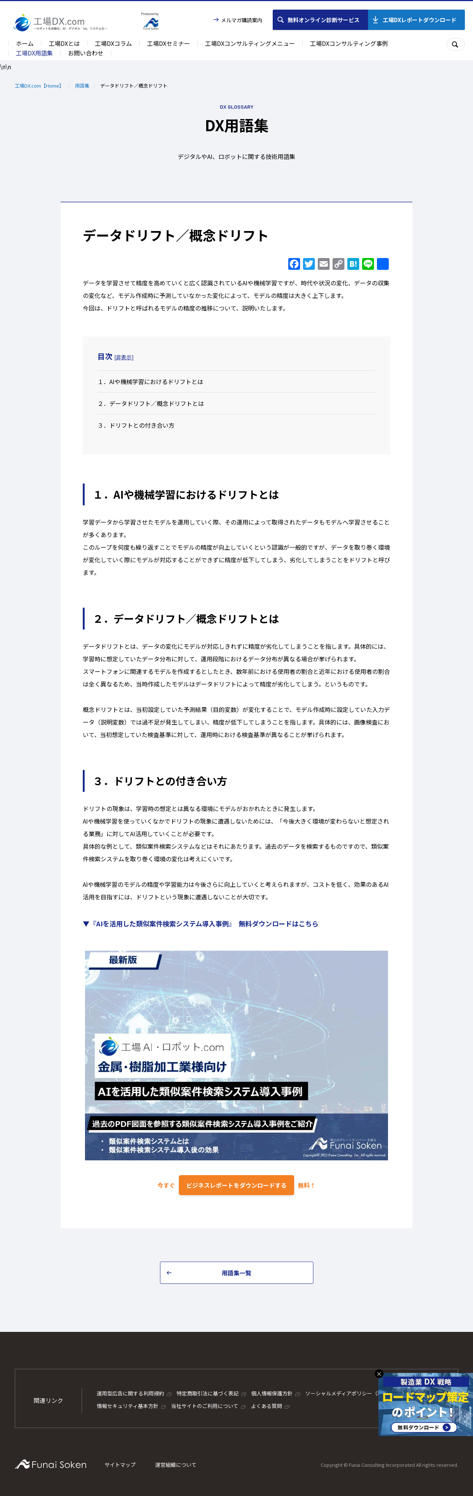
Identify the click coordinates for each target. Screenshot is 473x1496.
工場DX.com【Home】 (39, 85)
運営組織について (176, 1464)
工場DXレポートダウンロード (419, 20)
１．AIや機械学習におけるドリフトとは (150, 381)
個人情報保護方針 (272, 1393)
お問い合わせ (85, 52)
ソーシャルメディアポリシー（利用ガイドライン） (364, 1393)
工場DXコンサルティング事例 (349, 43)
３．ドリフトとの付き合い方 (136, 425)
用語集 (82, 85)
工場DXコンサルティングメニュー (250, 43)
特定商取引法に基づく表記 (208, 1393)
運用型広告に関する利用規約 (130, 1393)
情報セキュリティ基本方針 (128, 1406)
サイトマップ (120, 1464)
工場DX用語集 (34, 52)
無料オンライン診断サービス (323, 20)
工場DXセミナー (168, 43)
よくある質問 (266, 1406)
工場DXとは (64, 43)
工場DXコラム (113, 43)
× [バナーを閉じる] (379, 1373)
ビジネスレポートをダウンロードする (236, 1185)
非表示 (124, 357)
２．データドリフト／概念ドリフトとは (151, 403)
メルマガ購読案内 (241, 20)
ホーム (25, 43)
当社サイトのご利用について (204, 1406)
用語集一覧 (236, 1272)
